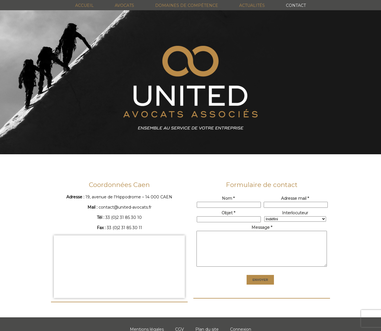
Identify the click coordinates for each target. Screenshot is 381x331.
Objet (228, 212)
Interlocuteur (295, 212)
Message (261, 227)
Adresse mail (295, 198)
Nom (228, 198)
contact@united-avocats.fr (125, 207)
